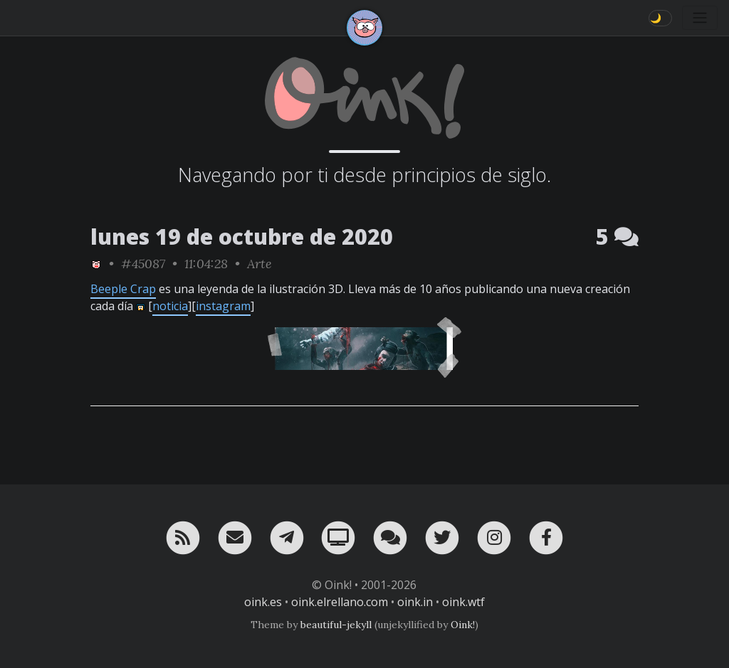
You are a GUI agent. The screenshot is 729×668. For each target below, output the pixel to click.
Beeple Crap (123, 289)
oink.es (263, 602)
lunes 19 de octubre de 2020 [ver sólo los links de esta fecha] (241, 236)
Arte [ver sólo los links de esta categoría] (259, 263)
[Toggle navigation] (700, 18)
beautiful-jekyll (336, 624)
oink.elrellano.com (339, 602)
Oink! (463, 624)
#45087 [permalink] (143, 263)
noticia (170, 306)
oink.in (415, 602)
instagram (223, 306)
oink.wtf (463, 602)
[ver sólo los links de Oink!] (96, 263)
